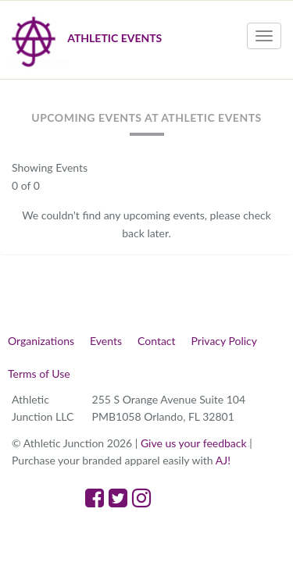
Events (106, 340)
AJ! (223, 460)
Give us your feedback (194, 443)
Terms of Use (39, 373)
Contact (157, 340)
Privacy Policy (224, 340)
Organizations (41, 340)
